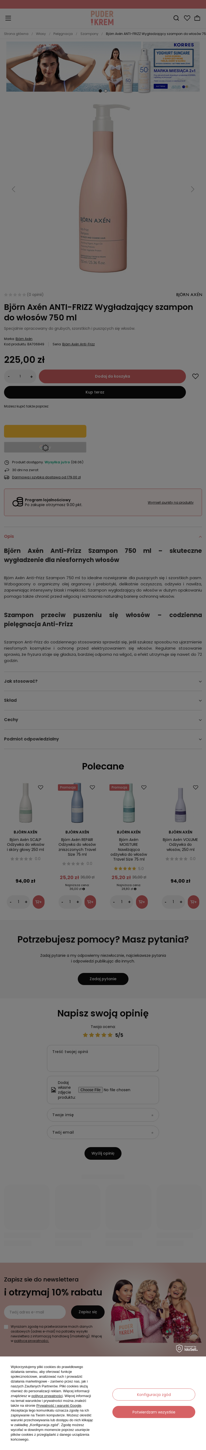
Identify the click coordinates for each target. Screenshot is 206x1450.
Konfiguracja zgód (154, 1394)
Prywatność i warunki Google (58, 1406)
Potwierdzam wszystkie (154, 1412)
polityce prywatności (46, 1396)
